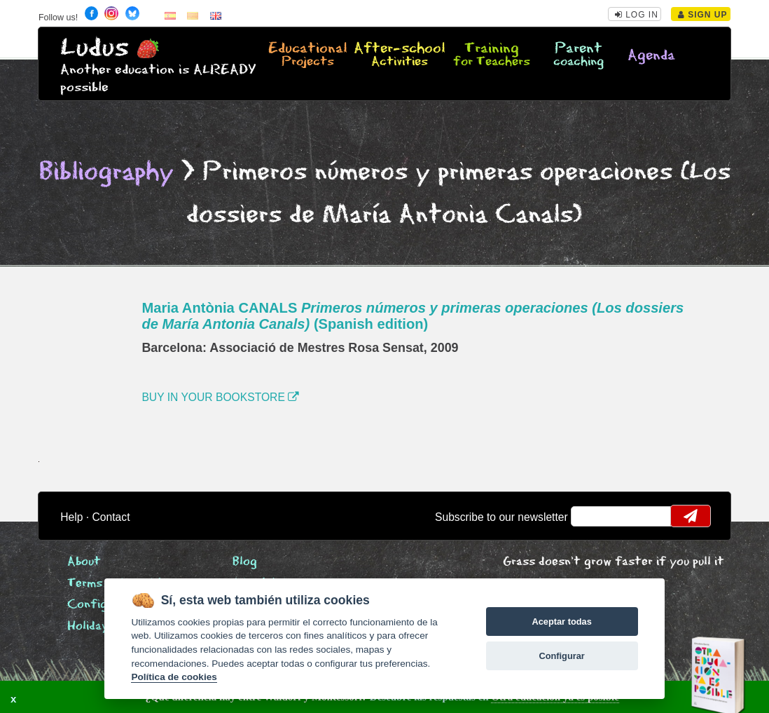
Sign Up (703, 15)
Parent (578, 55)
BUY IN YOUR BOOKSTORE (220, 397)
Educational (308, 55)
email (590, 516)
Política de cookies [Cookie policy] (173, 677)
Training (491, 55)
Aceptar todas (561, 621)
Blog (245, 562)
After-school (399, 55)
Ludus (94, 48)
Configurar (561, 656)
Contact (111, 517)
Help (71, 517)
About (84, 562)
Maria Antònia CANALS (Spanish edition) (412, 316)
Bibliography (106, 172)
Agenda (651, 55)
